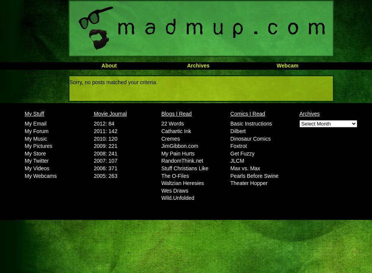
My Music (36, 139)
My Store (35, 154)
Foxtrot (238, 146)
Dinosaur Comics (250, 139)
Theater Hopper (249, 183)
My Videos (37, 168)
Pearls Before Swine (254, 176)
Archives (198, 66)
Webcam (287, 66)
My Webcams (41, 176)
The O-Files (175, 176)
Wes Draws (174, 191)
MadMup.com (201, 28)
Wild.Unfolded (177, 198)
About (109, 66)
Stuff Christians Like (184, 168)
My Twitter (37, 161)
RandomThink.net (182, 161)
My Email (36, 124)
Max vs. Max (245, 168)
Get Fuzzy (242, 154)
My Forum (37, 131)
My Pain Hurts (178, 154)
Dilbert (238, 131)
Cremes (170, 139)
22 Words (172, 124)
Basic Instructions (251, 124)
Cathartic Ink (176, 131)
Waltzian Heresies (182, 183)
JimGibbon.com (179, 146)
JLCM (237, 161)
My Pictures (38, 146)
